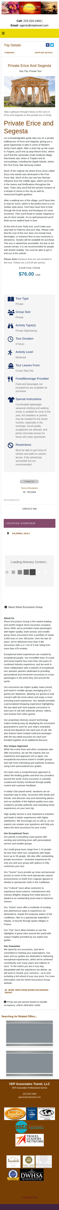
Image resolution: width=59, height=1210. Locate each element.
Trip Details (12, 45)
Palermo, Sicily (21, 533)
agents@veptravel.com (29, 1097)
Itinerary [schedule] (10, 53)
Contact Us (29, 481)
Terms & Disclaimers (29, 488)
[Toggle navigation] (3, 34)
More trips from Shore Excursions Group (26, 991)
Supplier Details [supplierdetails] (44, 53)
